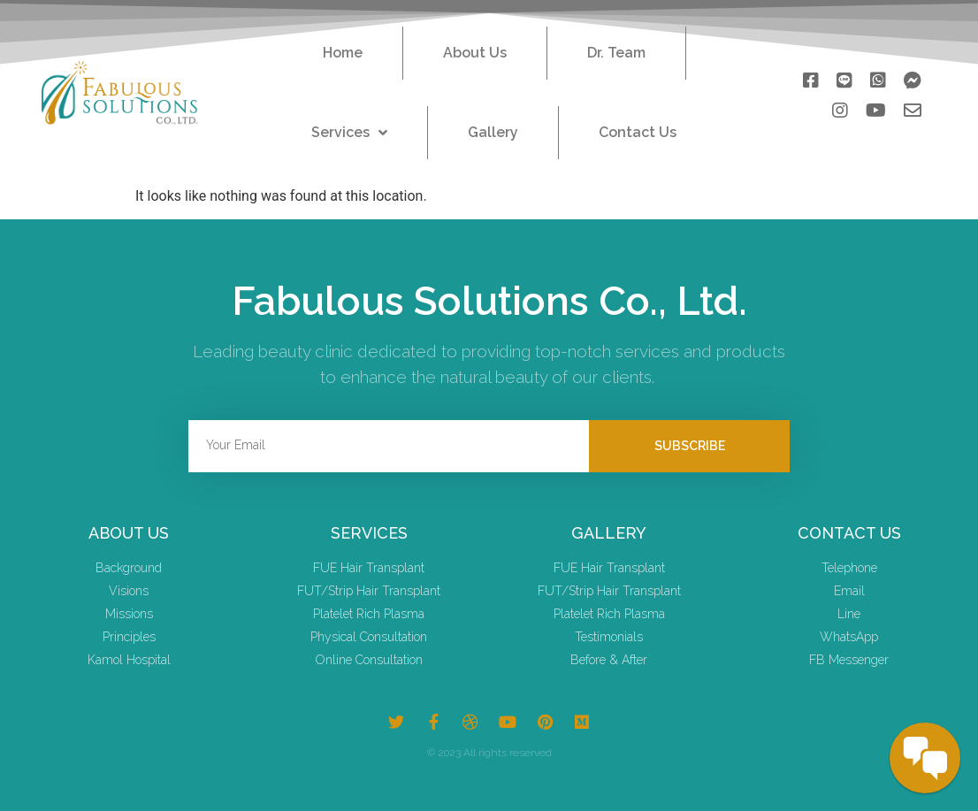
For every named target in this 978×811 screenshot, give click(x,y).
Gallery (493, 132)
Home (343, 52)
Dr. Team (616, 52)
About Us (475, 52)
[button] (811, 76)
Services (349, 133)
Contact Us (637, 132)
